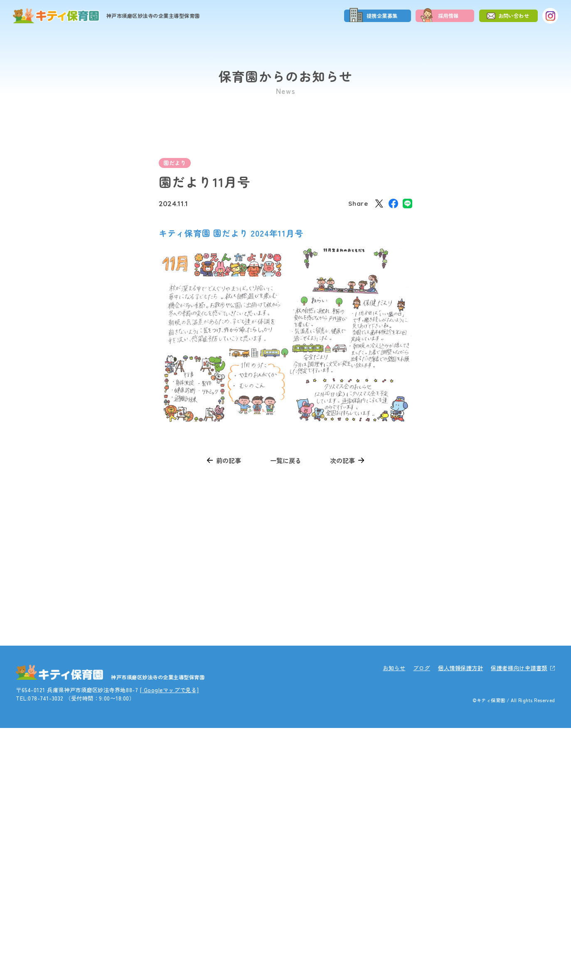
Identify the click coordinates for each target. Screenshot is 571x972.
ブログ (421, 912)
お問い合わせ (513, 16)
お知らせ (394, 912)
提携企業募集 (382, 16)
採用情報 (448, 16)
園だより (174, 163)
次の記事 (342, 460)
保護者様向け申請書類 (519, 912)
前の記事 (228, 460)
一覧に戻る (285, 460)
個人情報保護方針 (460, 912)
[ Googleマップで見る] (169, 934)
